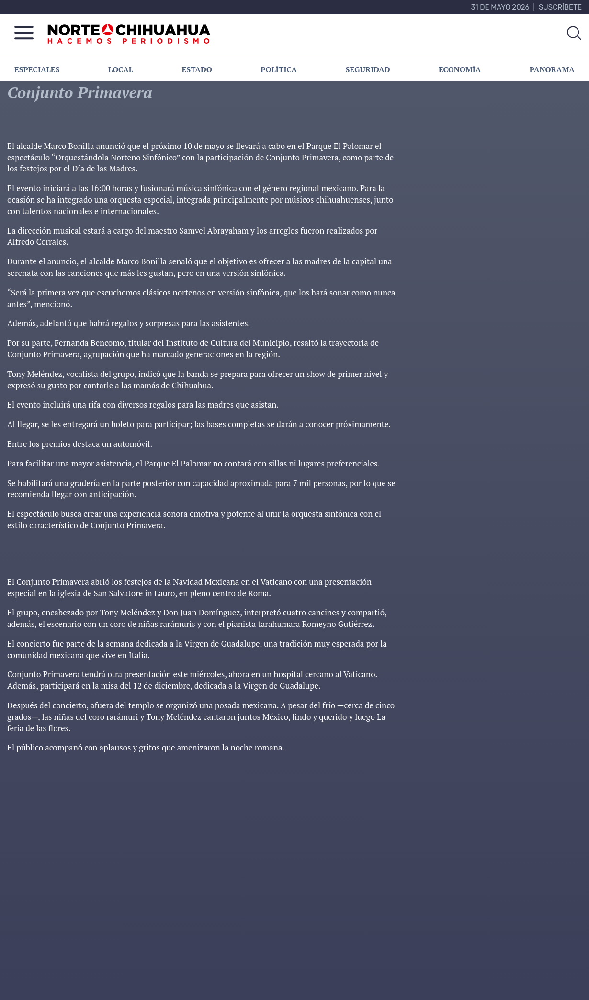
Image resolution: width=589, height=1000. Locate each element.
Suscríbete (560, 7)
